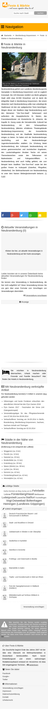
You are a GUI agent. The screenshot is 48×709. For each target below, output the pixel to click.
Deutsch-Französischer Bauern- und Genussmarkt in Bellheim (23, 515)
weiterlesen (33, 665)
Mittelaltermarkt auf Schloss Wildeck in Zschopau (24, 596)
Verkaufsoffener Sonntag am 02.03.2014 (19, 428)
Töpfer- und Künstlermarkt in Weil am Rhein (26, 577)
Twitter (5, 679)
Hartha (6, 491)
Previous (4, 69)
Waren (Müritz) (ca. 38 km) (14, 466)
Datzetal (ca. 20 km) (11, 457)
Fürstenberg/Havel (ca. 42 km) (16, 475)
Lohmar (7, 494)
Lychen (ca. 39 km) (11, 469)
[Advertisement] (24, 336)
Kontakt (5, 697)
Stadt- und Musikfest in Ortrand (21, 523)
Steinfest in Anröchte (17, 550)
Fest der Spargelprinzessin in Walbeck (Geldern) (24, 587)
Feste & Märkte (20, 6)
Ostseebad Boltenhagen (27, 500)
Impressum (7, 691)
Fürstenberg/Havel (22, 494)
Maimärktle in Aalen (16, 568)
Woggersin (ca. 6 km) (12, 451)
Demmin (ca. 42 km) (12, 472)
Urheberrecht (8, 700)
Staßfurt (30, 497)
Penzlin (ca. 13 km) (11, 454)
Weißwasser (39, 494)
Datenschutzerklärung (11, 694)
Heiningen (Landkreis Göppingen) (24, 503)
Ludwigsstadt (9, 497)
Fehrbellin (38, 490)
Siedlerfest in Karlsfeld (18, 541)
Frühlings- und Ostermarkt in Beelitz (23, 559)
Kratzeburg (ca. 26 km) (13, 463)
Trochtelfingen (40, 498)
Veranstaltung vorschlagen (35, 295)
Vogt (9, 500)
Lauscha (21, 497)
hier (2, 636)
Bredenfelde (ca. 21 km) (13, 460)
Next (43, 69)
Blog (45, 394)
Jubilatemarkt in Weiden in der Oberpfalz (25, 532)
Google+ (6, 676)
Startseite (8, 35)
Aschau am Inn (27, 491)
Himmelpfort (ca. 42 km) (13, 478)
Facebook (6, 673)
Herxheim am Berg (15, 491)
